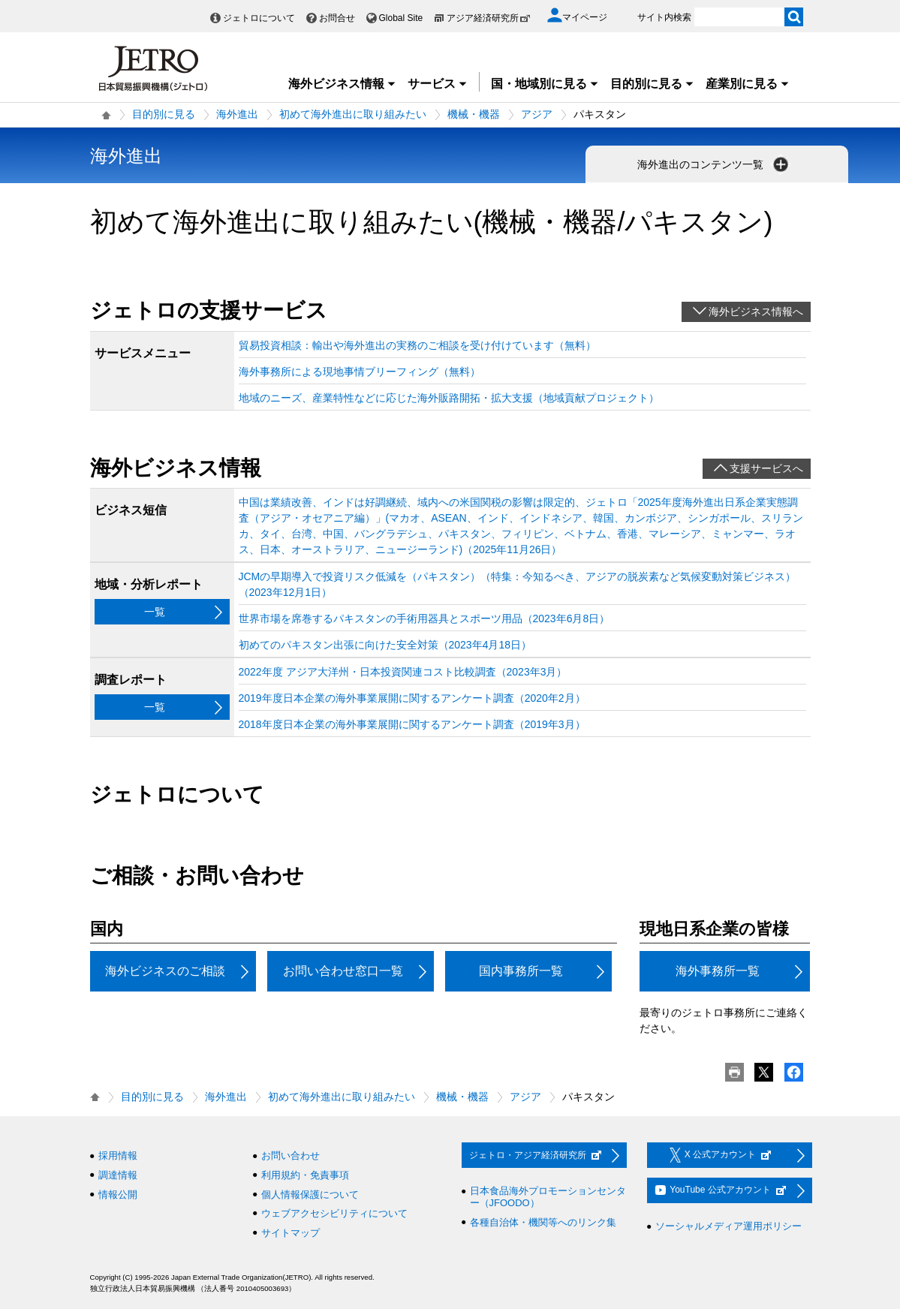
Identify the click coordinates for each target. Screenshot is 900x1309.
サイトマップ (290, 1232)
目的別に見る (652, 83)
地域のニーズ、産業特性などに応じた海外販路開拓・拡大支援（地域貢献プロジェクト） (449, 398)
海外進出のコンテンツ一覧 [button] (714, 164)
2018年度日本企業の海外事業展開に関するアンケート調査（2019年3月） (412, 724)
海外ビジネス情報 (342, 83)
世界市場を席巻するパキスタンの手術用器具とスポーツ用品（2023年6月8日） (424, 618)
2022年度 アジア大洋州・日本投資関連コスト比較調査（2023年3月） (403, 672)
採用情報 (117, 1155)
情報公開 (117, 1194)
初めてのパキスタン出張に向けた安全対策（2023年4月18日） (385, 645)
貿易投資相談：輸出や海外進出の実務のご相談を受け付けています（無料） (417, 345)
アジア (536, 114)
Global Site (401, 18)
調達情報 (117, 1175)
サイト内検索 (664, 17)
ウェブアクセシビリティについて (334, 1213)
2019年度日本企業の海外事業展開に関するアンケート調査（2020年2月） (412, 698)
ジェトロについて (259, 18)
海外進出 (237, 114)
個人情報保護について (310, 1194)
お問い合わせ (290, 1155)
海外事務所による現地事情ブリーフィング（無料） (359, 372)
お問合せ (337, 18)
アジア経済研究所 (489, 18)
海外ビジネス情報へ (756, 311)
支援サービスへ (766, 468)
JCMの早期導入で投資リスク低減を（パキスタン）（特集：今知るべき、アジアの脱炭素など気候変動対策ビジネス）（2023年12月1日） (517, 584)
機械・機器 (473, 114)
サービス (438, 83)
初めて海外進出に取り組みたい (352, 114)
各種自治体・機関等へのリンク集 (543, 1222)
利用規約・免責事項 (305, 1175)
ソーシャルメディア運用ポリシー (728, 1226)
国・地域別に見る (545, 83)
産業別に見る (748, 83)
